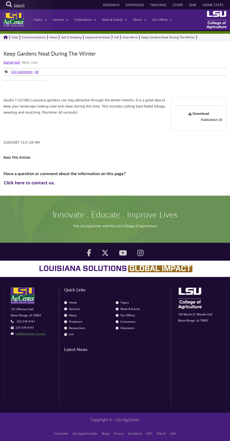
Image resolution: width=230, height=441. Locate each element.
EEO (149, 433)
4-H (69, 334)
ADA (173, 433)
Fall (116, 37)
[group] (24, 80)
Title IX (161, 433)
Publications (85, 19)
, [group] (22, 72)
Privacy (119, 433)
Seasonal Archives (97, 37)
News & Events (114, 19)
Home (70, 303)
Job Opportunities (84, 433)
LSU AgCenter (22, 72)
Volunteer (61, 433)
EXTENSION (135, 5)
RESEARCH (111, 5)
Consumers (125, 322)
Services (60, 19)
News (53, 37)
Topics (40, 19)
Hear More (130, 37)
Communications (34, 37)
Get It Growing (71, 37)
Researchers (74, 328)
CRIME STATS (212, 5)
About (139, 19)
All (37, 72)
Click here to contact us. (29, 182)
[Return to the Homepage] (6, 37)
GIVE (192, 5)
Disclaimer (135, 433)
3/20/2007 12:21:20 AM (22, 142)
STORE (178, 5)
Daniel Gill (12, 62)
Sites (15, 37)
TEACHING (158, 5)
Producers (73, 322)
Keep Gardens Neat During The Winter (168, 37)
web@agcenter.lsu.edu (30, 334)
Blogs (105, 433)
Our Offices (162, 19)
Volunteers (125, 328)
